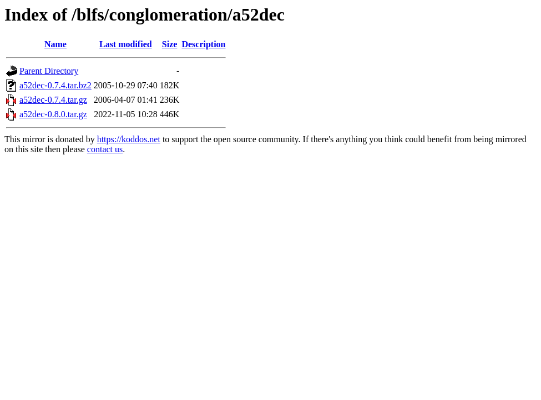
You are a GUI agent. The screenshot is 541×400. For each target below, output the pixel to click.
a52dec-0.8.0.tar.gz (53, 114)
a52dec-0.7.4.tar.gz (53, 99)
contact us (105, 149)
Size (170, 44)
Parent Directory (48, 71)
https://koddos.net (128, 139)
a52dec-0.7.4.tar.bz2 (55, 85)
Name (55, 44)
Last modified (125, 44)
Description (203, 44)
